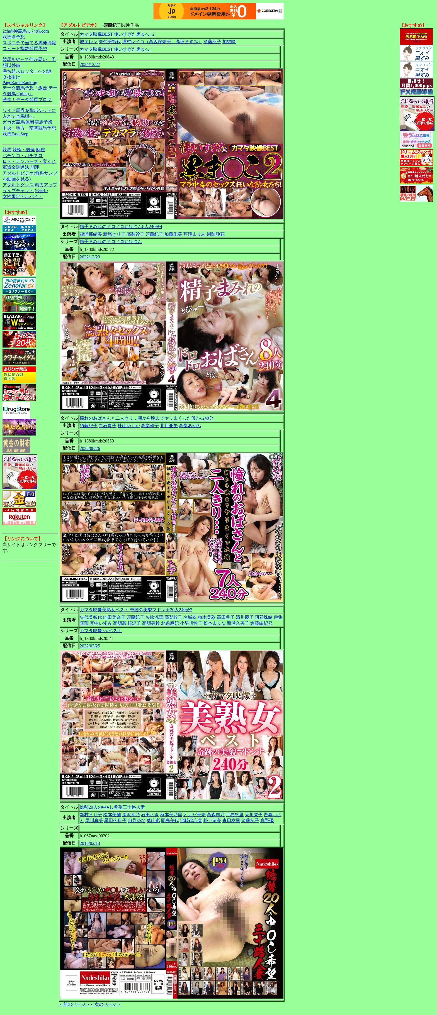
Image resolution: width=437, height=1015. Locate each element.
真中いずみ (101, 623)
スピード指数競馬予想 (25, 48)
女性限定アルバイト (23, 196)
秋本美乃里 (171, 814)
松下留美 (212, 820)
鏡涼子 (134, 623)
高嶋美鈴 (151, 623)
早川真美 (94, 820)
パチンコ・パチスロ (23, 155)
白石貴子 (107, 425)
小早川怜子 (191, 623)
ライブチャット (18, 190)
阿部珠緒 (264, 617)
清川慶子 (245, 617)
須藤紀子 (212, 41)
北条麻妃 (170, 623)
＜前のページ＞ (74, 1004)
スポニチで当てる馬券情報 (29, 42)
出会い (41, 190)
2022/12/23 (90, 257)
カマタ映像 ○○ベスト (101, 630)
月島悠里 (235, 814)
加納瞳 (229, 41)
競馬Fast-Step (15, 133)
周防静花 (216, 234)
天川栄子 (254, 814)
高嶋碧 (120, 623)
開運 (34, 167)
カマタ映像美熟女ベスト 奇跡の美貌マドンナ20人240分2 (136, 609)
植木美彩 (207, 617)
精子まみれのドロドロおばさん (111, 241)
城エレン (89, 41)
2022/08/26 (90, 448)
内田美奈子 (114, 617)
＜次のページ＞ (105, 1004)
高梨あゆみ (190, 425)
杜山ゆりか (129, 425)
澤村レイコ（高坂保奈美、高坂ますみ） (162, 41)
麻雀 (40, 149)
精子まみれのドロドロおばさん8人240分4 (121, 226)
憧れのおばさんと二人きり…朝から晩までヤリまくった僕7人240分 (146, 418)
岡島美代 (170, 820)
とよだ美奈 (194, 814)
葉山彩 (153, 820)
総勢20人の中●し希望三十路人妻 (112, 807)
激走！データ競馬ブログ (27, 99)
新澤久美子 (238, 623)
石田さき (150, 814)
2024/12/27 (90, 64)
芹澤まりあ (194, 234)
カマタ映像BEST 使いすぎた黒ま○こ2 (117, 34)
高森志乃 (216, 814)
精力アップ (46, 184)
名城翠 (190, 617)
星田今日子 (115, 820)
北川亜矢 (169, 425)
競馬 (7, 149)
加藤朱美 (173, 234)
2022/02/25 (90, 646)
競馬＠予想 (14, 37)
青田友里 (231, 820)
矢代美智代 (110, 41)
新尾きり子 (114, 234)
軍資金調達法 (16, 167)
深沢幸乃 (131, 814)
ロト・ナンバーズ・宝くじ (29, 161)
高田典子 (226, 617)
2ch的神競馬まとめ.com (26, 31)
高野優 (267, 820)
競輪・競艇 (24, 149)
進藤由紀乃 (261, 623)
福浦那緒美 (91, 234)
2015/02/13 (90, 843)
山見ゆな (136, 820)
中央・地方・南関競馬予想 (29, 128)
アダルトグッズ (18, 184)
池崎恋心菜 (191, 820)
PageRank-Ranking (20, 82)
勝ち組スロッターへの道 (27, 71)
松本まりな (214, 623)
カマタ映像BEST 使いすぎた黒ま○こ (116, 49)
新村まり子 (91, 814)
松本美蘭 (112, 814)
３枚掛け (11, 77)
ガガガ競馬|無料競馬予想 (27, 122)
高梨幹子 (135, 234)
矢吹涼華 (154, 617)
